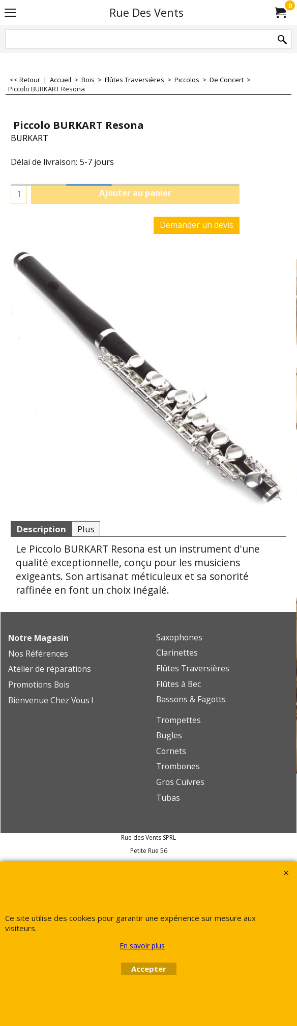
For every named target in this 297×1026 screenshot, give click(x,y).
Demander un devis (196, 224)
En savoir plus (142, 945)
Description (41, 529)
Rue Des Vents (146, 12)
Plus (86, 529)
